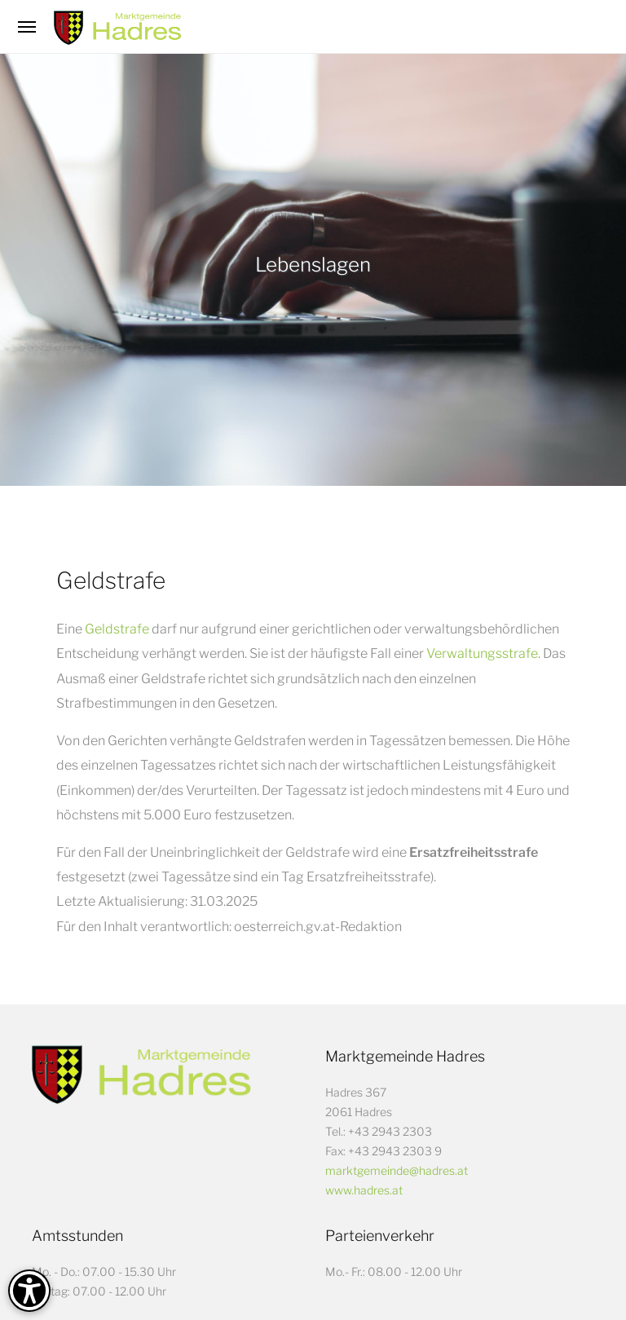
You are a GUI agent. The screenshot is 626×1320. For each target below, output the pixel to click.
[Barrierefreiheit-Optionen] (29, 1290)
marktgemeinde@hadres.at (396, 1170)
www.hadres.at (364, 1190)
